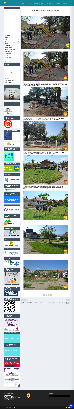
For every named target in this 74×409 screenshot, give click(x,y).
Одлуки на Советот (8, 27)
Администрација (49, 2)
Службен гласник (8, 66)
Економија (7, 33)
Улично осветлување (9, 74)
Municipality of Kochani (15, 407)
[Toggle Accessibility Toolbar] (71, 406)
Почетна (23, 2)
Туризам (6, 43)
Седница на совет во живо (10, 25)
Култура (6, 37)
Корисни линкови (8, 82)
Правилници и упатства (9, 76)
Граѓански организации (9, 61)
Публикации (7, 45)
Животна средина (8, 47)
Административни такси (9, 80)
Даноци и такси (8, 57)
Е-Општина (58, 2)
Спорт (6, 39)
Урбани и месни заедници (10, 49)
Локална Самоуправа (38, 2)
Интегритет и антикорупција (10, 14)
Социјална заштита (8, 53)
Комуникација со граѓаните (10, 70)
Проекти (6, 55)
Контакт (65, 2)
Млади (6, 41)
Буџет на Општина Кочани (10, 21)
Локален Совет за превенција (10, 29)
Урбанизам (7, 31)
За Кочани (29, 2)
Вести (6, 16)
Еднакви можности (8, 51)
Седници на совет (8, 23)
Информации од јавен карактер (11, 72)
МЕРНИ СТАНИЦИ (8, 10)
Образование (7, 35)
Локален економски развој (10, 59)
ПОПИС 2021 (7, 12)
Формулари (7, 78)
